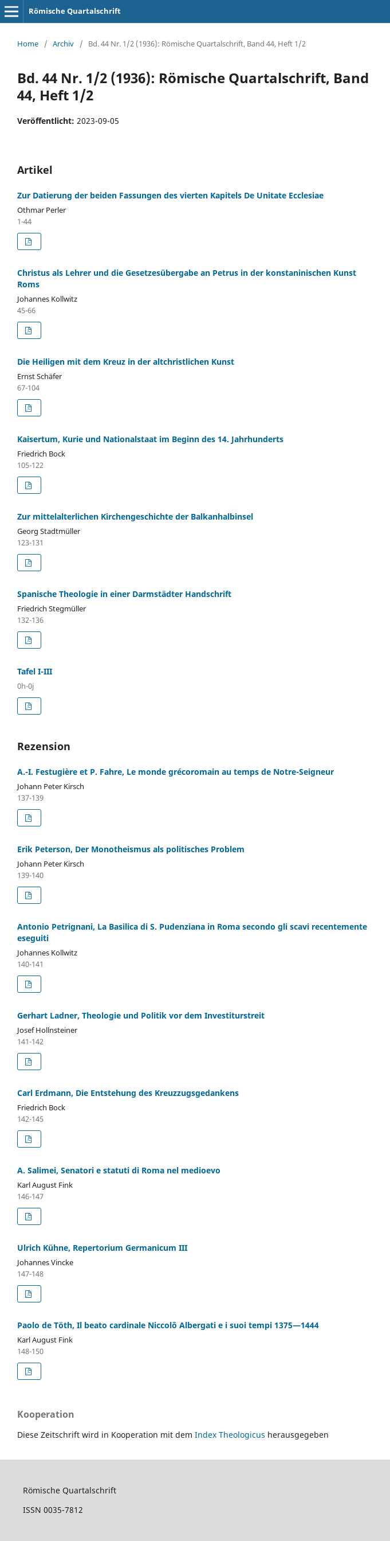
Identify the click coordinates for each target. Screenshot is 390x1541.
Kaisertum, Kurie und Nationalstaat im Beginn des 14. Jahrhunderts (150, 439)
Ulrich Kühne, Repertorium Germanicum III (102, 1247)
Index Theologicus (231, 1434)
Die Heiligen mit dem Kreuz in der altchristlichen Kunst (125, 361)
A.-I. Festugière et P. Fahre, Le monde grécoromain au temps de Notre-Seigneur (175, 771)
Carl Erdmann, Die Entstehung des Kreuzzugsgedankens (128, 1092)
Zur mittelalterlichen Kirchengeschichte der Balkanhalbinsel (135, 516)
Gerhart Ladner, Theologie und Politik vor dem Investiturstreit (141, 1015)
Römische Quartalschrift (75, 11)
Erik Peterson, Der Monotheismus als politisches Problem (131, 849)
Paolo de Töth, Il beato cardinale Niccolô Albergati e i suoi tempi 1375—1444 (168, 1325)
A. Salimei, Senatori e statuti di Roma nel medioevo (118, 1170)
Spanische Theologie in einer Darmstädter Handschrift (124, 593)
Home (27, 43)
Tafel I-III (34, 671)
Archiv (63, 43)
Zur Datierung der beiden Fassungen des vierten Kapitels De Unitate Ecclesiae (170, 195)
